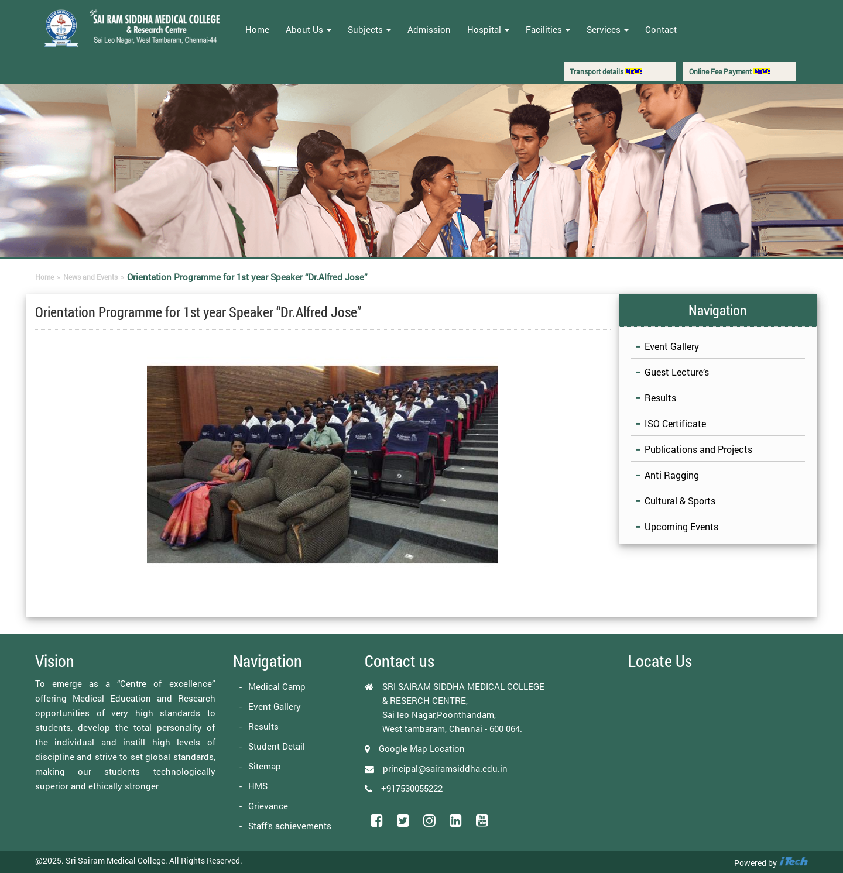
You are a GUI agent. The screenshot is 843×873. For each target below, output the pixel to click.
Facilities (548, 29)
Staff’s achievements (289, 825)
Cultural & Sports (680, 500)
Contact (661, 29)
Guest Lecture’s (677, 372)
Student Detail (276, 746)
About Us (308, 29)
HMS (258, 786)
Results (660, 397)
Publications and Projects (698, 449)
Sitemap (264, 766)
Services (608, 29)
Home (257, 29)
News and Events (90, 276)
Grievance (268, 806)
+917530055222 (412, 788)
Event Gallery (672, 346)
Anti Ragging (672, 475)
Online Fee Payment (729, 71)
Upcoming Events (681, 526)
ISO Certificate (675, 423)
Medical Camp (277, 686)
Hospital (488, 29)
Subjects (369, 29)
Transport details (606, 71)
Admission (429, 29)
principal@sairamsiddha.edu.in (445, 768)
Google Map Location (422, 748)
